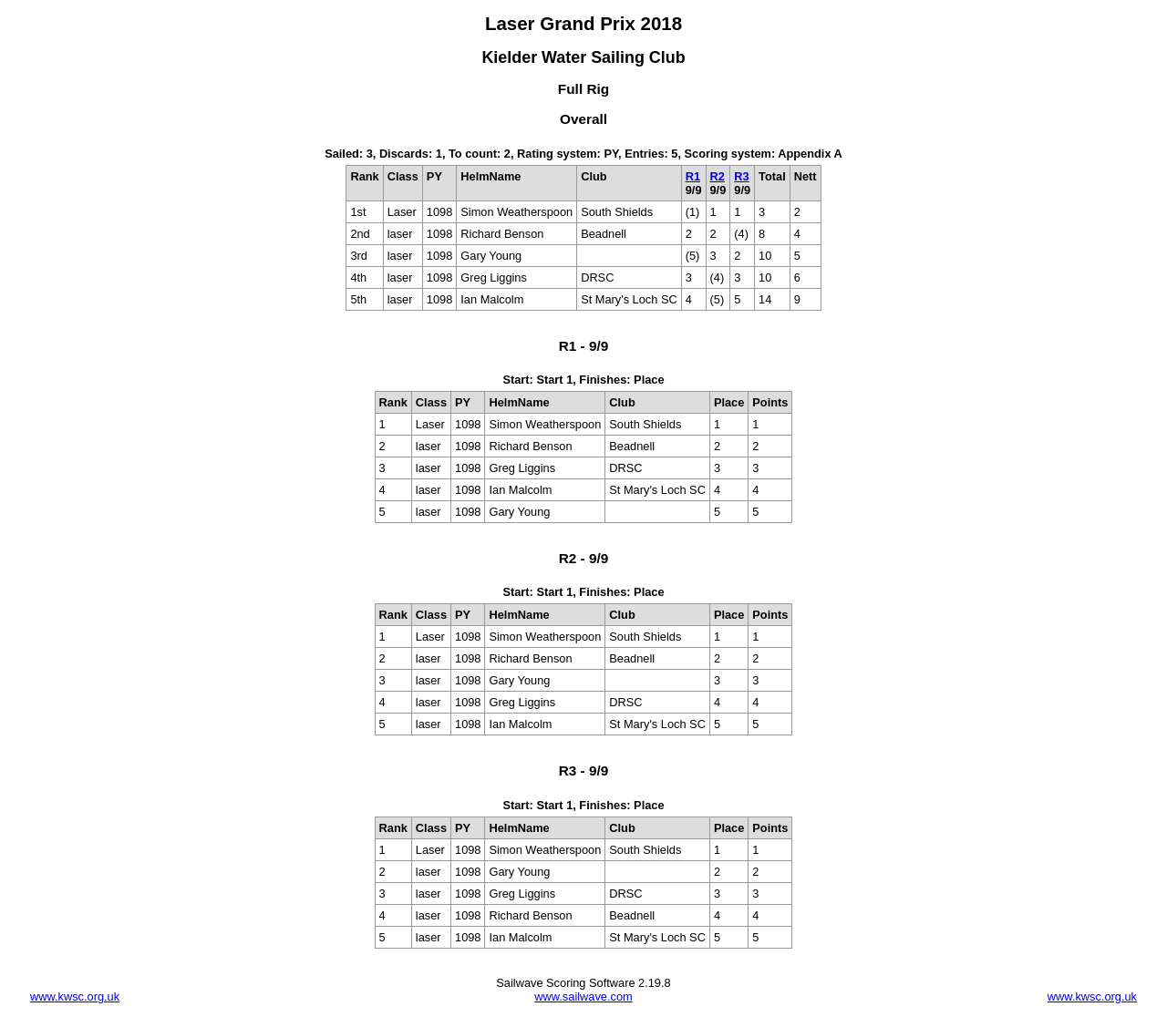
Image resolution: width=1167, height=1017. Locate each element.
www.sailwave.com (583, 996)
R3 (741, 176)
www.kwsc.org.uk (74, 996)
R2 (717, 176)
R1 (693, 176)
